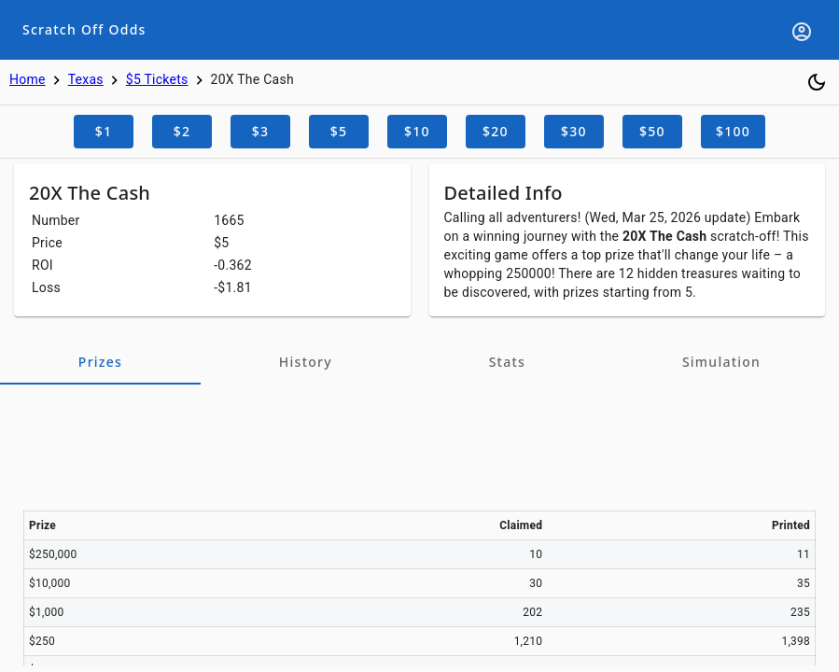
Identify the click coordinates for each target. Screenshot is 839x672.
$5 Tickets (157, 79)
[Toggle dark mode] (816, 82)
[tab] (100, 362)
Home (27, 79)
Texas (86, 79)
